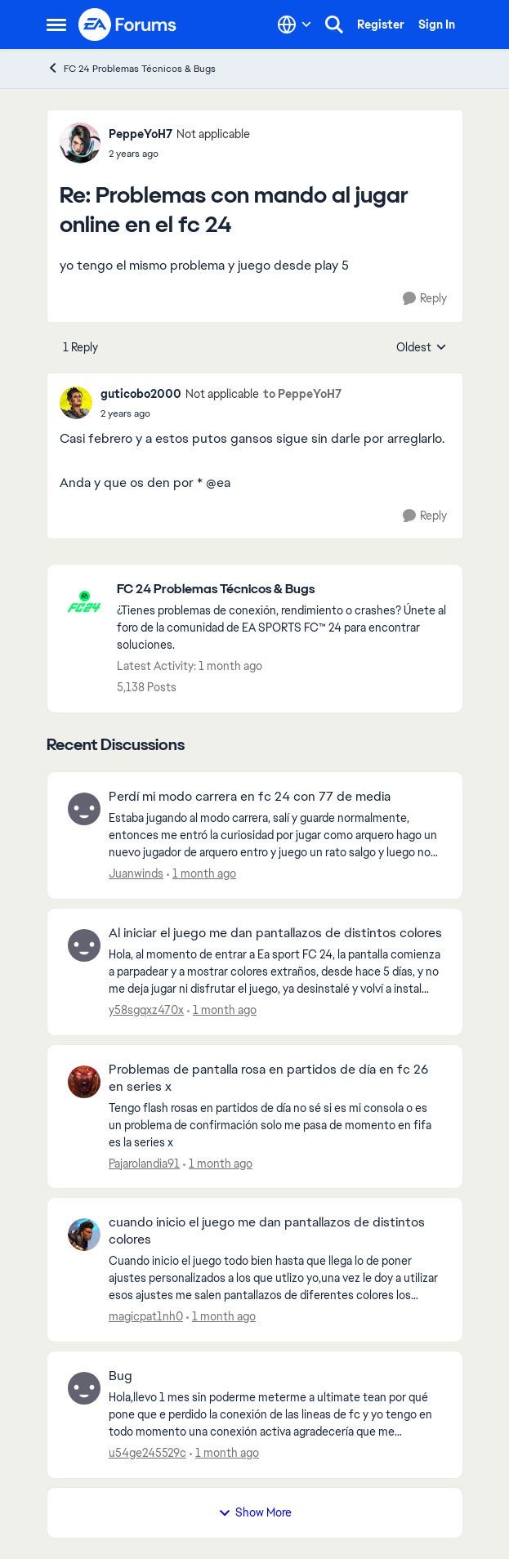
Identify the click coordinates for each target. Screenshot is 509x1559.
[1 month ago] (201, 873)
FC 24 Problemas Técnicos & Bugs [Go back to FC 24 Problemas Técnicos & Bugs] (131, 68)
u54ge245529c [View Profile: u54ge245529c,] (147, 1452)
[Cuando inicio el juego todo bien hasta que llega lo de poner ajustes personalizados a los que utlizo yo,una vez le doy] (275, 1278)
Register (380, 24)
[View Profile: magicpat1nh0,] (84, 1234)
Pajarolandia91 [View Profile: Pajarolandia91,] (144, 1162)
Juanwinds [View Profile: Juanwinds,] (136, 873)
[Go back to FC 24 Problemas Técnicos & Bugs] (281, 589)
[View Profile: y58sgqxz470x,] (84, 945)
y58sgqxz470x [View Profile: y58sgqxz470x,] (146, 1010)
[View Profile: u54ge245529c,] (84, 1388)
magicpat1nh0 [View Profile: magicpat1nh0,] (146, 1316)
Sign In (436, 24)
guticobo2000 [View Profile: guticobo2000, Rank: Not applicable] (140, 393)
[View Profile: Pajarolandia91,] (84, 1081)
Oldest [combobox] (421, 348)
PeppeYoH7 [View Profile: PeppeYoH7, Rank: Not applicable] (140, 134)
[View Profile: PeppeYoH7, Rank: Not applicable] (80, 143)
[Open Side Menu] (56, 24)
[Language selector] (294, 24)
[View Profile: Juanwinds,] (84, 809)
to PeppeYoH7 (302, 393)
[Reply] (425, 299)
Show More (255, 1512)
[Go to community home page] (128, 24)
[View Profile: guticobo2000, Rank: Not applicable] (76, 402)
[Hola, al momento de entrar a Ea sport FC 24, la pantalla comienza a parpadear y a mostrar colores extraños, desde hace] (275, 972)
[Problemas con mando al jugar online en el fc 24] (179, 153)
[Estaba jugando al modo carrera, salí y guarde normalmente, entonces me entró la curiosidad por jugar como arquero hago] (275, 835)
